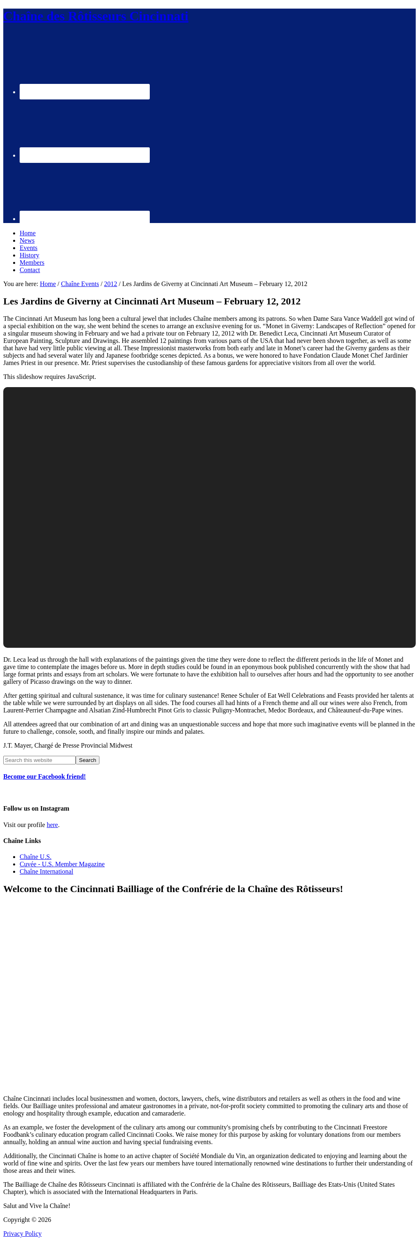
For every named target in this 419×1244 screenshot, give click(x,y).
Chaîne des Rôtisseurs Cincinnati (96, 16)
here (52, 824)
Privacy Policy (22, 1233)
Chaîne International (46, 871)
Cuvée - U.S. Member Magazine (62, 864)
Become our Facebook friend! (44, 776)
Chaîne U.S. (36, 856)
